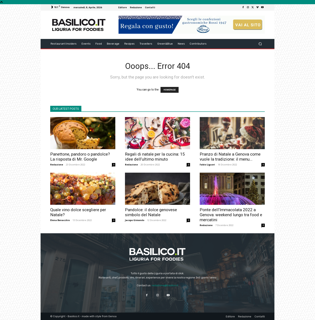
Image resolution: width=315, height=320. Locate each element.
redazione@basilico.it (165, 285)
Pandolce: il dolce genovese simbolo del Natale (151, 212)
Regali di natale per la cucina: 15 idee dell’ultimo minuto (155, 157)
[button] (260, 44)
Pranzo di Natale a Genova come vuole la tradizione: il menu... (230, 157)
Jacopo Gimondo (134, 220)
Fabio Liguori (207, 164)
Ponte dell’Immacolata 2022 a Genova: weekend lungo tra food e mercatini (231, 214)
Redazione (56, 164)
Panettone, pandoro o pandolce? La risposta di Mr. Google (80, 157)
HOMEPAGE (170, 90)
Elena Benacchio (60, 220)
